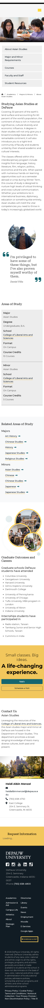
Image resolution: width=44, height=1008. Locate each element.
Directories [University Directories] (26, 898)
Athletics (10, 915)
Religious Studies (14, 458)
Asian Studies (12, 469)
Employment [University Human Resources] (27, 917)
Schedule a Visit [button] (22, 688)
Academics (11, 94)
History (9, 447)
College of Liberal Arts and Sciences (21, 723)
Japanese (10, 486)
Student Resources (15, 83)
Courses (9, 67)
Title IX (34, 999)
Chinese (9, 475)
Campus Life (12, 910)
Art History (11, 436)
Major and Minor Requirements (14, 59)
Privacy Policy (11, 991)
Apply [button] (22, 681)
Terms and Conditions (15, 993)
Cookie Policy (26, 991)
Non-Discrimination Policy (17, 999)
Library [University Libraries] (24, 903)
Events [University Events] (24, 907)
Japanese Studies (15, 453)
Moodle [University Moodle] (24, 922)
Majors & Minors (26, 94)
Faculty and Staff (14, 75)
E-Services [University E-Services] (26, 926)
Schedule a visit (29, 939)
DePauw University (14, 12)
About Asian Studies (16, 49)
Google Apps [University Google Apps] (27, 931)
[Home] (2, 94)
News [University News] (23, 912)
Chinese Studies (14, 441)
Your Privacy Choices (26, 996)
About (9, 919)
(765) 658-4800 (22, 883)
